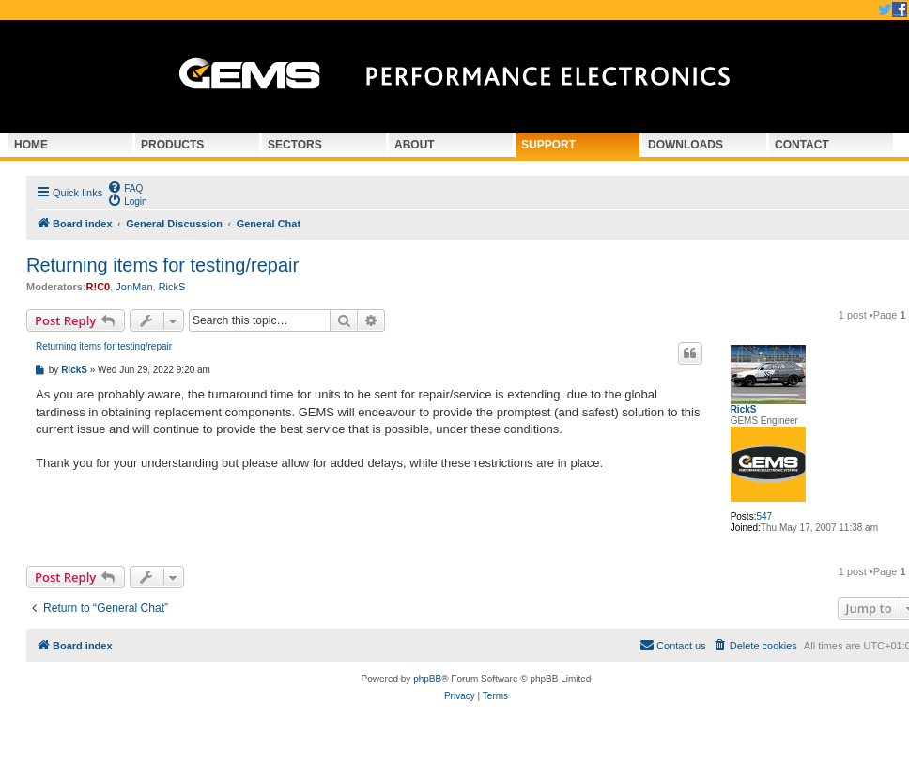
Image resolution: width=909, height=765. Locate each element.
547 (764, 516)
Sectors (295, 144)
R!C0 (98, 286)
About (414, 144)
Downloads (685, 144)
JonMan (134, 286)
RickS (172, 286)
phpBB (427, 679)
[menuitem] (125, 187)
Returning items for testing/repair (162, 265)
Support (548, 144)
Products (172, 144)
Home (31, 144)
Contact (802, 144)
